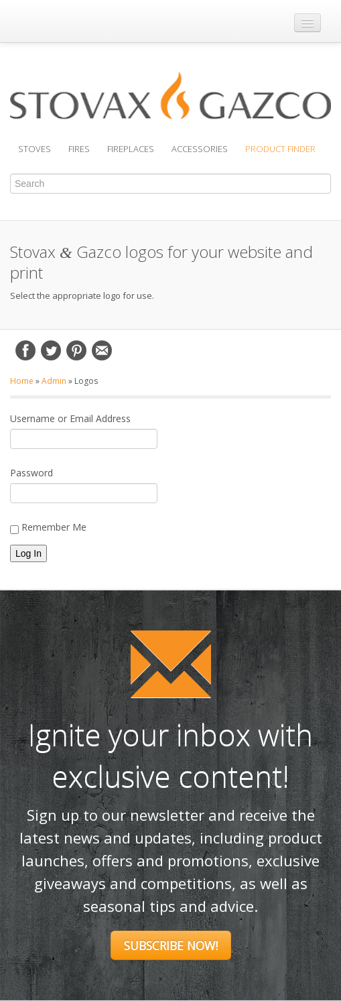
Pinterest (76, 350)
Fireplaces (130, 149)
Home (21, 381)
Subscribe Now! (171, 945)
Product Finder (280, 149)
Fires (79, 149)
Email (102, 350)
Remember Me (48, 527)
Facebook (25, 350)
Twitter (51, 350)
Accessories (200, 149)
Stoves (34, 149)
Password (31, 472)
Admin (54, 381)
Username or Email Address (70, 418)
